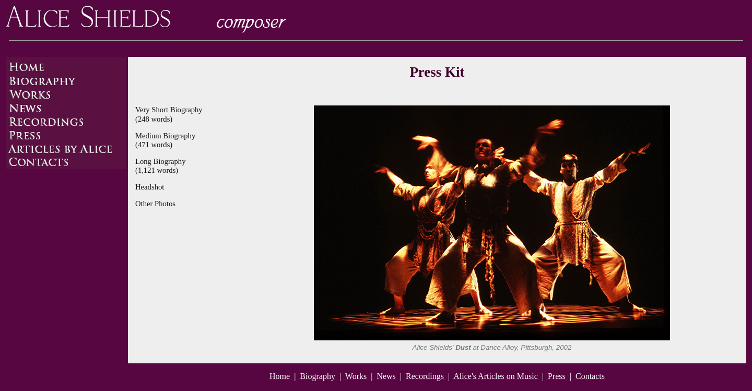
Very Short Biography (169, 109)
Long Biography (160, 161)
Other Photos (155, 203)
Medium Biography (165, 136)
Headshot (149, 187)
